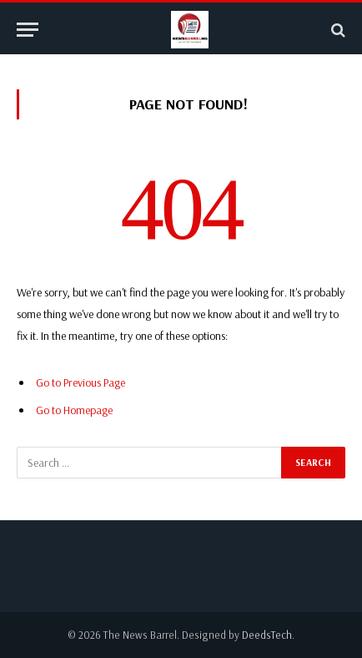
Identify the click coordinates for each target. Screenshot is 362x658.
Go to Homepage (74, 410)
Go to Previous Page (80, 382)
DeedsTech (267, 634)
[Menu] (27, 29)
